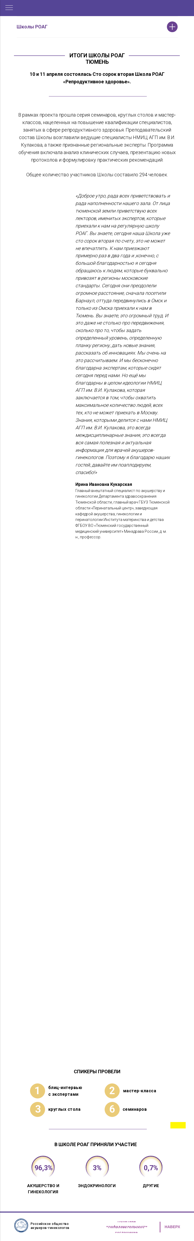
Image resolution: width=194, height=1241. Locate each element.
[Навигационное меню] (9, 8)
